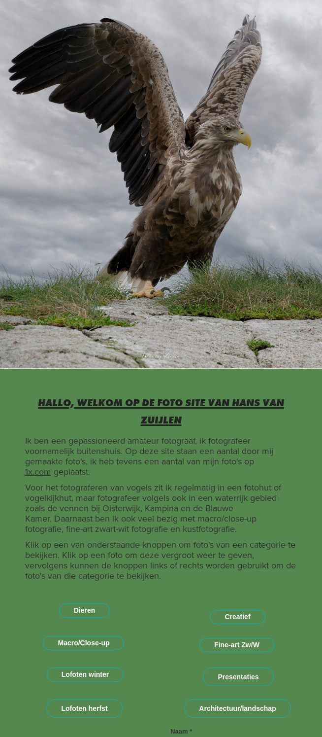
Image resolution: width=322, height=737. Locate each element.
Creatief (237, 617)
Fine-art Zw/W (236, 645)
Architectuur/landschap (237, 708)
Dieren (85, 610)
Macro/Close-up (83, 643)
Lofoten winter (85, 674)
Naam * (181, 731)
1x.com (38, 471)
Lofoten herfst (84, 708)
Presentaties (238, 677)
